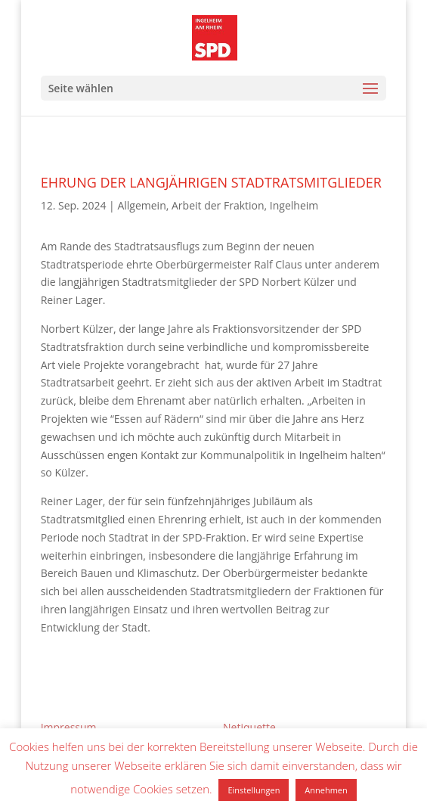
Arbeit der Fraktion (218, 205)
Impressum (69, 727)
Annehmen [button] (326, 790)
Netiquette (249, 727)
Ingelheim (294, 205)
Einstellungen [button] (253, 790)
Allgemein (141, 205)
